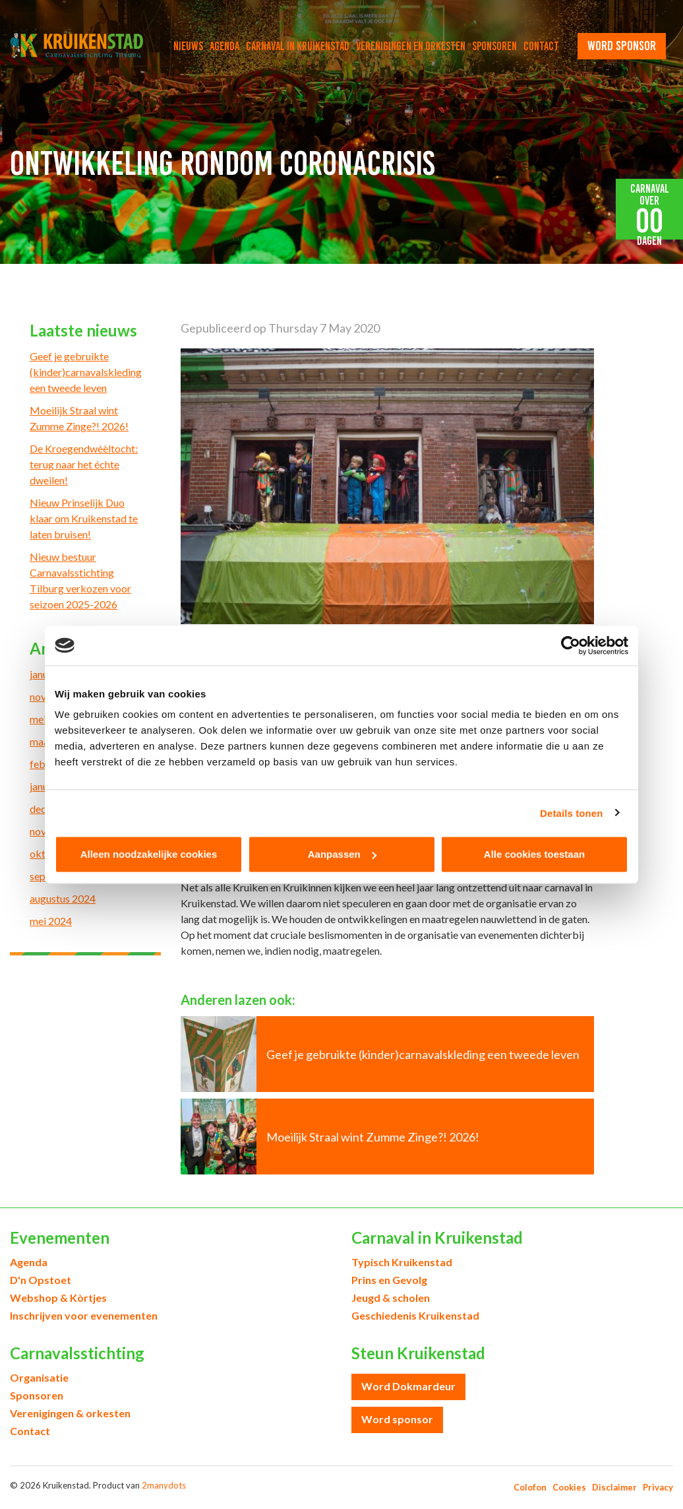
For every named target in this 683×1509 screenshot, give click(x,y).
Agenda (224, 46)
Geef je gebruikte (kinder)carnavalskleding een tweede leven (86, 372)
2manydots (164, 1485)
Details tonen (571, 812)
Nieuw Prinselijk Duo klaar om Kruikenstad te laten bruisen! (84, 518)
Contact (541, 46)
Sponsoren (494, 46)
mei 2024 (51, 921)
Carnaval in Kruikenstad (297, 46)
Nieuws (188, 46)
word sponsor (621, 45)
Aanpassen (342, 854)
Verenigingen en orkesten (410, 46)
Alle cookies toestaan (534, 854)
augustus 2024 (63, 898)
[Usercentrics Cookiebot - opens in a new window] (570, 645)
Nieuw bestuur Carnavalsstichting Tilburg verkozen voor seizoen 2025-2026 (80, 580)
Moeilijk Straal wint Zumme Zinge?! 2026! (79, 418)
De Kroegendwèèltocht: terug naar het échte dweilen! (84, 464)
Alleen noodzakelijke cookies (149, 854)
